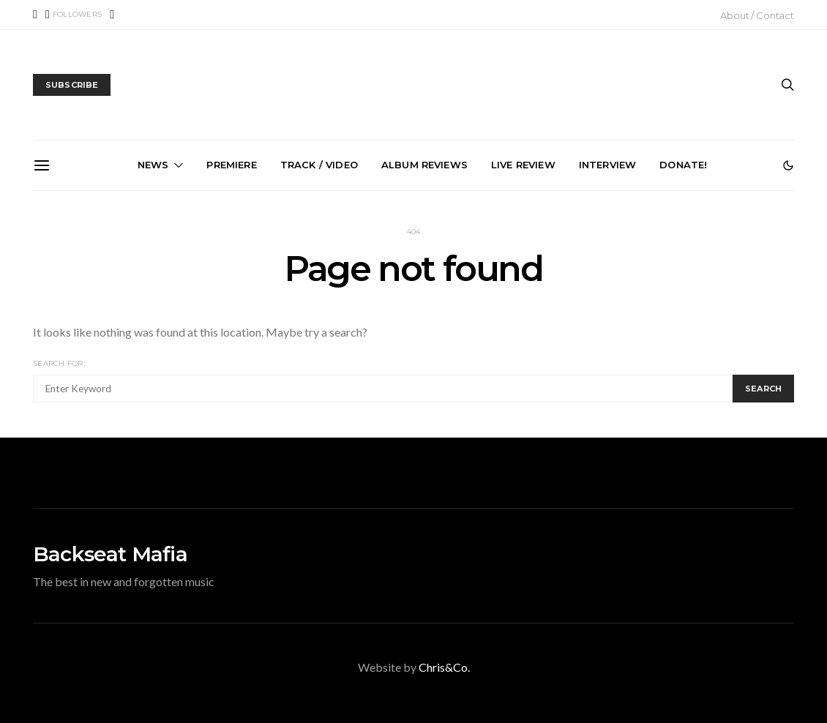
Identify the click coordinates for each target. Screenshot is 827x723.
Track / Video (319, 165)
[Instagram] (112, 14)
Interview (607, 165)
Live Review (523, 165)
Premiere (231, 165)
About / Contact (757, 15)
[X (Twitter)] (73, 14)
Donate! (683, 165)
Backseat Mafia (110, 554)
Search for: (59, 363)
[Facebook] (35, 14)
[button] (788, 165)
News (153, 165)
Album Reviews (424, 165)
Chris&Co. (444, 667)
